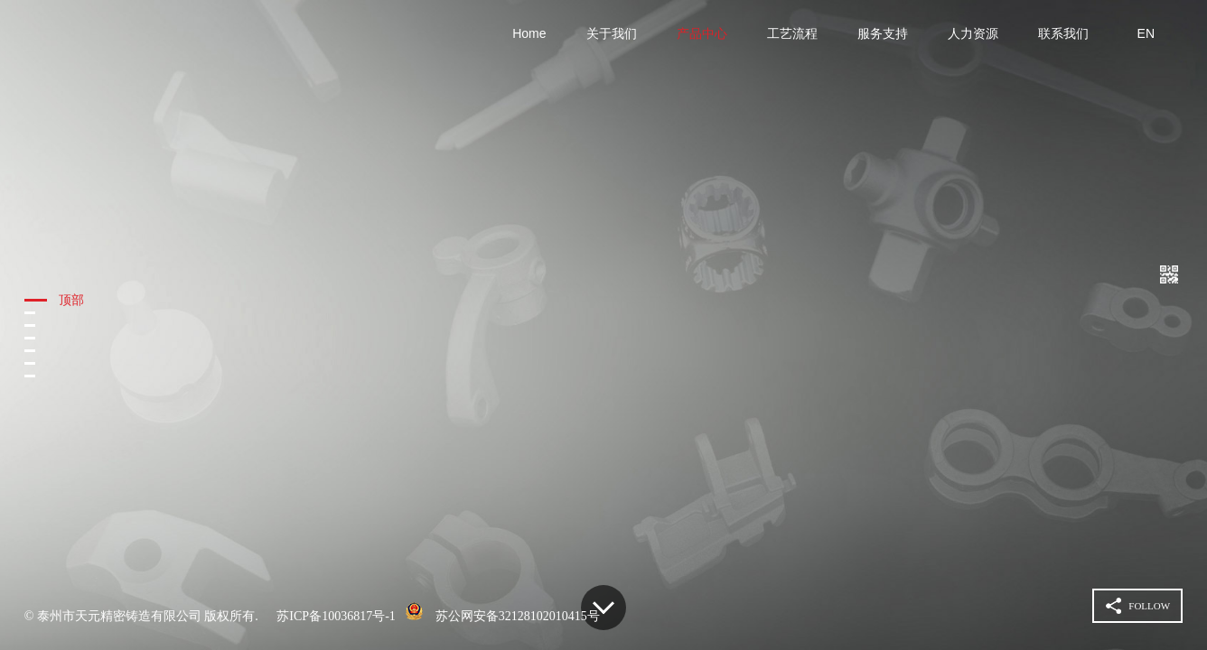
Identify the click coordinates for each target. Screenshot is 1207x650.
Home (529, 33)
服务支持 (882, 33)
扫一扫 (1169, 272)
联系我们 (1063, 33)
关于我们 (611, 33)
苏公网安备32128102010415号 (517, 616)
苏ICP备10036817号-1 (335, 616)
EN (1146, 33)
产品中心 (702, 33)
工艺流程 (792, 33)
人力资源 (973, 33)
